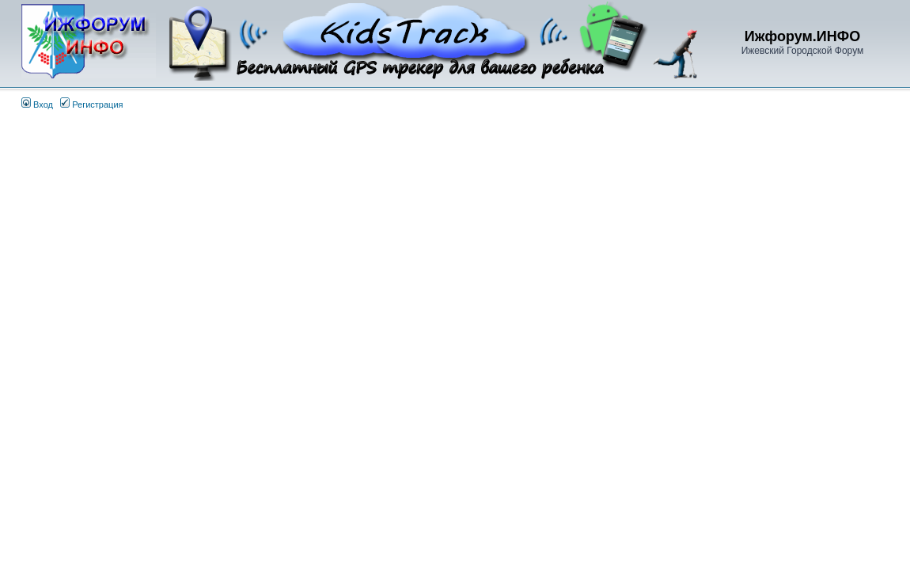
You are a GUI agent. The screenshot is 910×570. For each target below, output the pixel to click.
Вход (37, 104)
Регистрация (91, 104)
